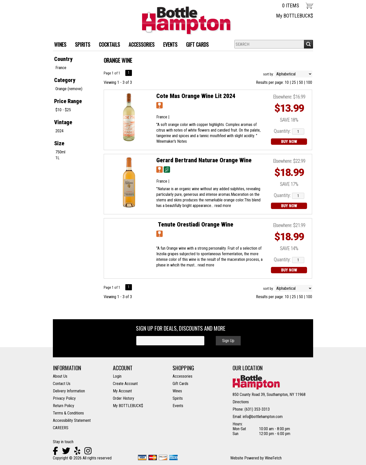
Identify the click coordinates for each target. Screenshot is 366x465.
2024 (59, 131)
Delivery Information (69, 391)
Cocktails (107, 45)
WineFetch (273, 458)
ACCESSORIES (139, 45)
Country (63, 59)
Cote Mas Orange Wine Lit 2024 (195, 96)
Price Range (68, 101)
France (60, 67)
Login (117, 376)
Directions (241, 401)
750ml (60, 152)
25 (294, 82)
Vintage (63, 122)
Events (170, 44)
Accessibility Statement (72, 420)
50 (301, 82)
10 (287, 82)
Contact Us (61, 383)
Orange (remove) (68, 88)
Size (59, 143)
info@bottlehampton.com (263, 416)
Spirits (178, 398)
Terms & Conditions (68, 413)
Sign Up (228, 340)
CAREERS (60, 427)
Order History (123, 398)
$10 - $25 (63, 109)
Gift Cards (197, 44)
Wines (177, 391)
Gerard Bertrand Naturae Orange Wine (204, 160)
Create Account (125, 383)
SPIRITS (81, 45)
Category (64, 80)
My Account (122, 391)
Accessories (182, 376)
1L (57, 157)
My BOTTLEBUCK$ (294, 16)
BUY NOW (289, 141)
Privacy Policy (64, 398)
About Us (60, 376)
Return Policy (63, 405)
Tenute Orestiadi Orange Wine (194, 224)
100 (309, 82)
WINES (58, 45)
